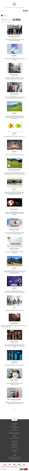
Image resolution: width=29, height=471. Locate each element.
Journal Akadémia (14, 459)
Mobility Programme (14, 447)
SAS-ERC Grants (14, 444)
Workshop (14, 288)
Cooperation (18, 399)
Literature (14, 55)
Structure (14, 428)
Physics (12, 323)
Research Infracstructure (14, 438)
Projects (14, 435)
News (14, 452)
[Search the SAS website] (23, 10)
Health (9, 399)
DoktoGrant (14, 446)
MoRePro (14, 445)
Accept (25, 469)
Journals (14, 436)
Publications (14, 437)
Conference (17, 229)
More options (3, 469)
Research (14, 133)
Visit (14, 307)
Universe (16, 209)
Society (12, 341)
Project (14, 189)
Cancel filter (18, 19)
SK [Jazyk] (27, 10)
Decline (21, 469)
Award (12, 380)
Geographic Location (14, 430)
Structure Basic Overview (14, 426)
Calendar (14, 151)
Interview (13, 399)
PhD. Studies (14, 443)
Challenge (16, 248)
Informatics (11, 36)
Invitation (11, 229)
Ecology (14, 113)
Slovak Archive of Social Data (14, 458)
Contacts (14, 429)
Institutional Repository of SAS (14, 457)
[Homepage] (14, 4)
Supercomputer (17, 36)
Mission (14, 425)
